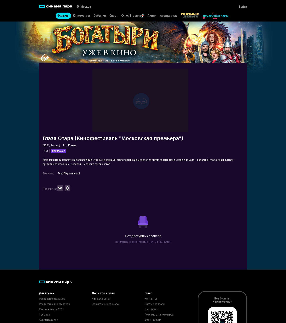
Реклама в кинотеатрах (159, 314)
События (100, 15)
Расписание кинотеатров (54, 304)
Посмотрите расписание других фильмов (143, 242)
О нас (148, 293)
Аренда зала (168, 15)
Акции (152, 15)
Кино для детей (101, 298)
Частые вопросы (155, 304)
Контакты (151, 298)
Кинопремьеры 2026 (51, 309)
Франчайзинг (153, 320)
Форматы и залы (103, 293)
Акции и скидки (48, 320)
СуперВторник (132, 15)
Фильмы (63, 15)
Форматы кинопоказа (105, 304)
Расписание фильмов (52, 298)
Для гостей (46, 293)
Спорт (113, 15)
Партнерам (151, 309)
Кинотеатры (81, 15)
